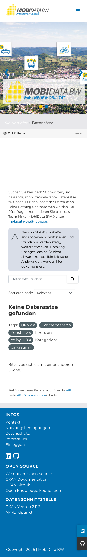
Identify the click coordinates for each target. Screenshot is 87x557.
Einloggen (15, 444)
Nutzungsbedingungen (28, 428)
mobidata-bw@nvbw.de (27, 221)
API (68, 390)
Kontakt (13, 422)
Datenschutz (18, 433)
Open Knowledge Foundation (33, 490)
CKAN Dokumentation (27, 479)
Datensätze (42, 123)
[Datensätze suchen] (37, 279)
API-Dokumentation (31, 395)
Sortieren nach (20, 293)
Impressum (16, 439)
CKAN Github (18, 485)
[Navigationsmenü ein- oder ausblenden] (77, 11)
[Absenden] (73, 279)
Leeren (78, 133)
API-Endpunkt (19, 512)
